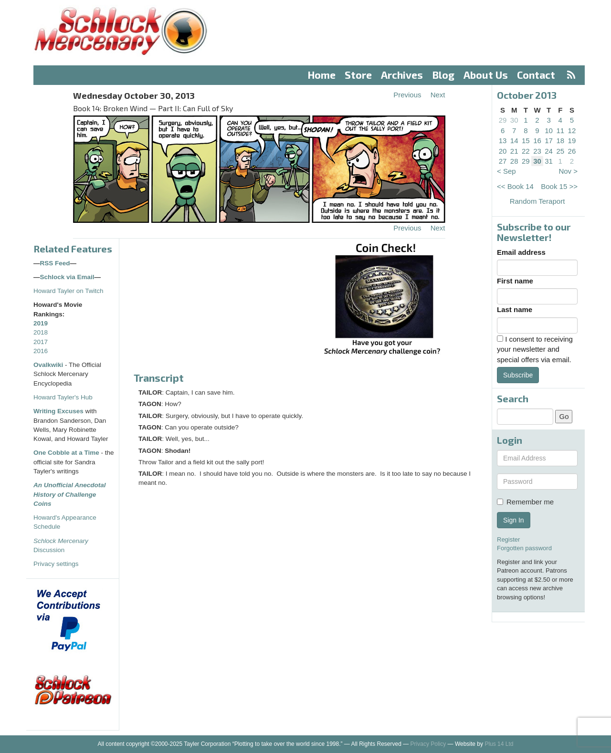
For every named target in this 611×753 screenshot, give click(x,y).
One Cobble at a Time (66, 452)
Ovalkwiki (49, 364)
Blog (443, 75)
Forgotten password (524, 548)
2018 (40, 332)
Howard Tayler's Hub (63, 397)
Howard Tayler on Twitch (68, 290)
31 (549, 161)
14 (514, 140)
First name (515, 281)
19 (572, 140)
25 (560, 151)
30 (514, 120)
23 (537, 151)
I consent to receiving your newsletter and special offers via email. (535, 349)
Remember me (525, 502)
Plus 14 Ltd (499, 744)
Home (322, 75)
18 (560, 140)
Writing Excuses (58, 411)
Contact (536, 75)
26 (572, 151)
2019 (40, 323)
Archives (402, 75)
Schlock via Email (67, 277)
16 (537, 140)
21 (514, 151)
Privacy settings (56, 563)
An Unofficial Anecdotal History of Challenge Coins (69, 494)
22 (526, 151)
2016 (40, 351)
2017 (40, 341)
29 (503, 120)
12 (572, 130)
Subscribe (518, 375)
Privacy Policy (428, 744)
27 (503, 161)
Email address (521, 252)
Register (508, 539)
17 (549, 140)
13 (503, 140)
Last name (514, 309)
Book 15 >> (559, 186)
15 (526, 140)
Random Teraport (537, 201)
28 (514, 161)
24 (549, 151)
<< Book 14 (515, 186)
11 (560, 130)
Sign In (513, 520)
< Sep (506, 171)
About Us (486, 75)
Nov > (568, 171)
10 (549, 130)
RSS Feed (55, 263)
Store (358, 75)
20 (503, 151)
